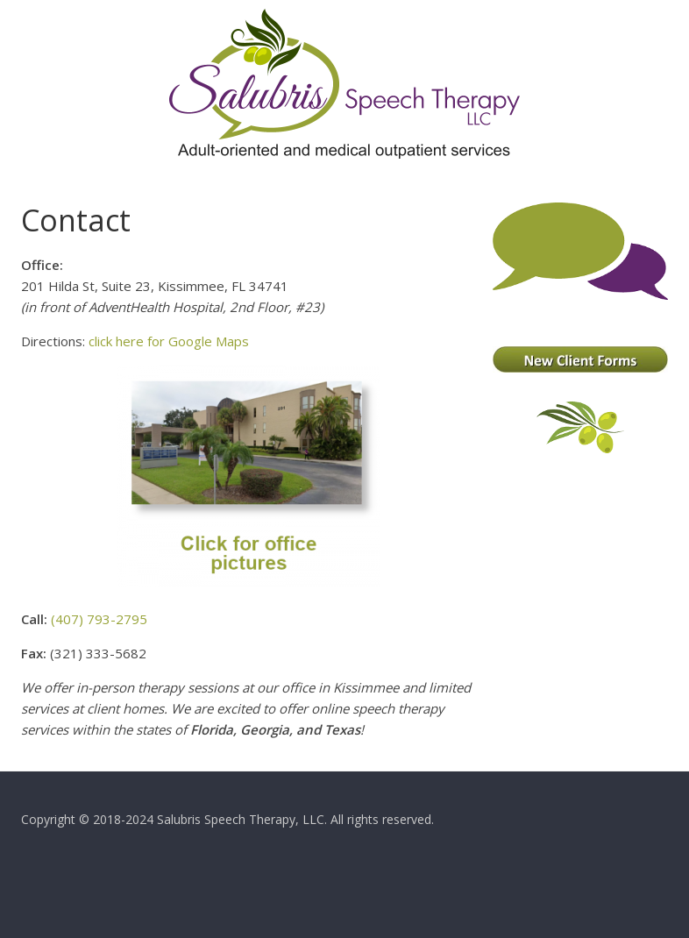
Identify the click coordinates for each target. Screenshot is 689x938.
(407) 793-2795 (99, 619)
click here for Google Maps (169, 341)
